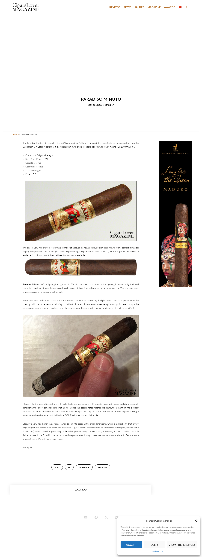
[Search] (185, 7)
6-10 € (57, 467)
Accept (131, 544)
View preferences (182, 544)
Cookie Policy (157, 551)
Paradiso (102, 467)
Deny (154, 544)
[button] (195, 520)
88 (69, 467)
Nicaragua (84, 467)
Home (16, 134)
